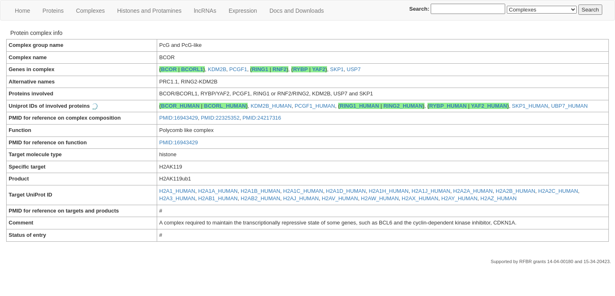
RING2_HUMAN (402, 106)
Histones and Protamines (149, 10)
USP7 (354, 69)
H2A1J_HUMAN (430, 191)
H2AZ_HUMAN (498, 198)
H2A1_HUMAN (177, 191)
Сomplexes (90, 10)
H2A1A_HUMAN (218, 191)
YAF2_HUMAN (489, 106)
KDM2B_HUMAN (271, 106)
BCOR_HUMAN (180, 106)
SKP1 (336, 69)
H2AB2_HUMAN (260, 198)
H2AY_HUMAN (459, 198)
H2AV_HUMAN (340, 198)
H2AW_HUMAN (380, 198)
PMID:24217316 (261, 118)
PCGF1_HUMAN (315, 106)
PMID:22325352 (220, 118)
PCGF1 (238, 69)
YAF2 (318, 69)
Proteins (52, 10)
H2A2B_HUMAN (515, 191)
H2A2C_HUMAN (558, 191)
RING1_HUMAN (359, 106)
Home (22, 10)
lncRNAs (205, 10)
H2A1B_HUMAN (260, 191)
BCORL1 (192, 69)
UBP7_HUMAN (569, 106)
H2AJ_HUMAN (301, 198)
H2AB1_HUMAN (218, 198)
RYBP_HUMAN (447, 106)
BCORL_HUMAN (225, 106)
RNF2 (280, 69)
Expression (243, 10)
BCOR (168, 69)
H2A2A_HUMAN (473, 191)
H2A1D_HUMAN (346, 191)
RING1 (260, 69)
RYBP (300, 69)
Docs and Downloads (296, 10)
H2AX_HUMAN (420, 198)
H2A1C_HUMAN (303, 191)
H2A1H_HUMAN (388, 191)
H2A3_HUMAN (177, 198)
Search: (457, 9)
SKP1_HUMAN (530, 106)
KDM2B (217, 69)
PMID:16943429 (178, 118)
